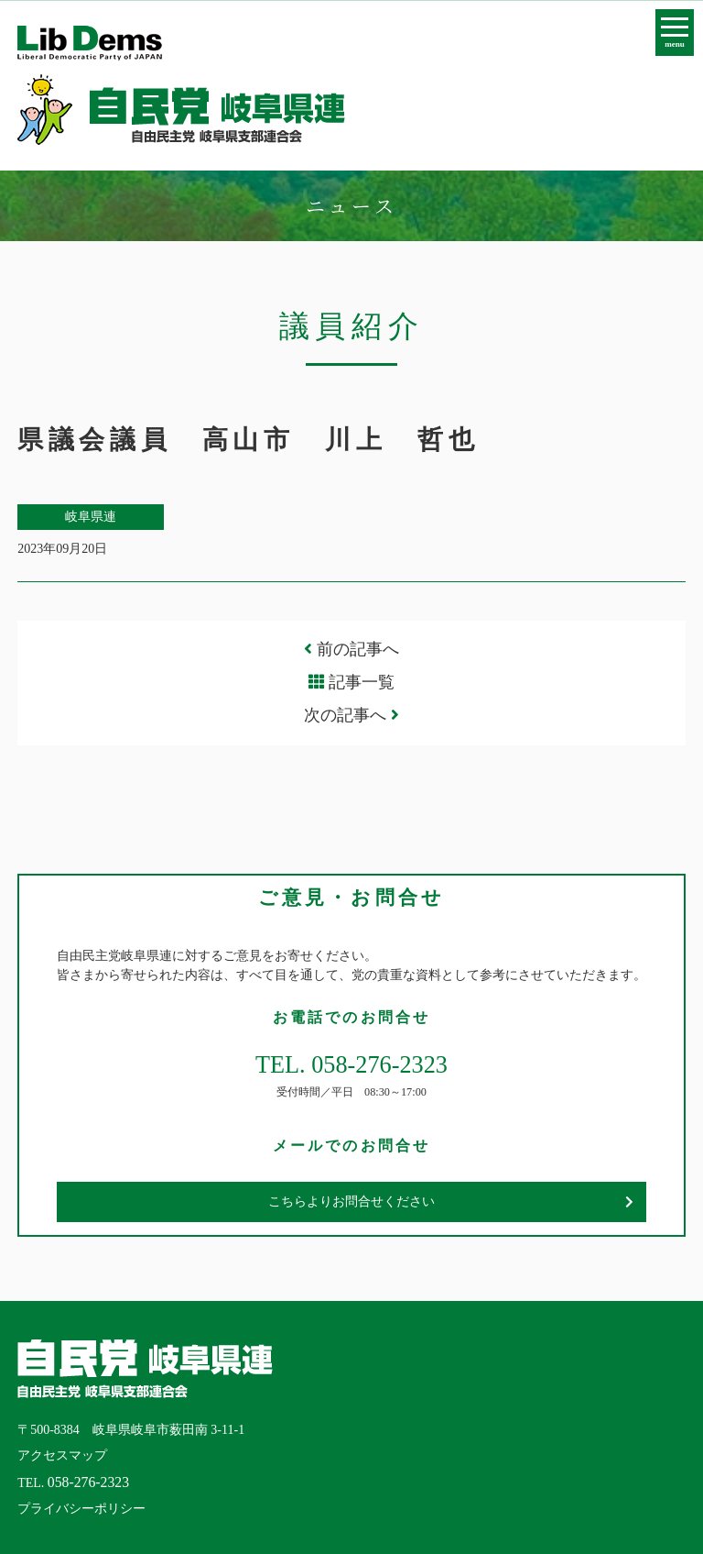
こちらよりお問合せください (351, 1201)
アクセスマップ (62, 1455)
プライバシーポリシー (81, 1508)
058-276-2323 (88, 1482)
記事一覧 (362, 682)
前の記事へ (351, 649)
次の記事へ (351, 715)
